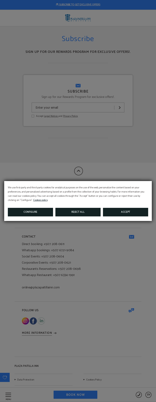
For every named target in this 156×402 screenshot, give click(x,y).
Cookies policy (40, 200)
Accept (125, 212)
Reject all (78, 212)
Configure (30, 212)
